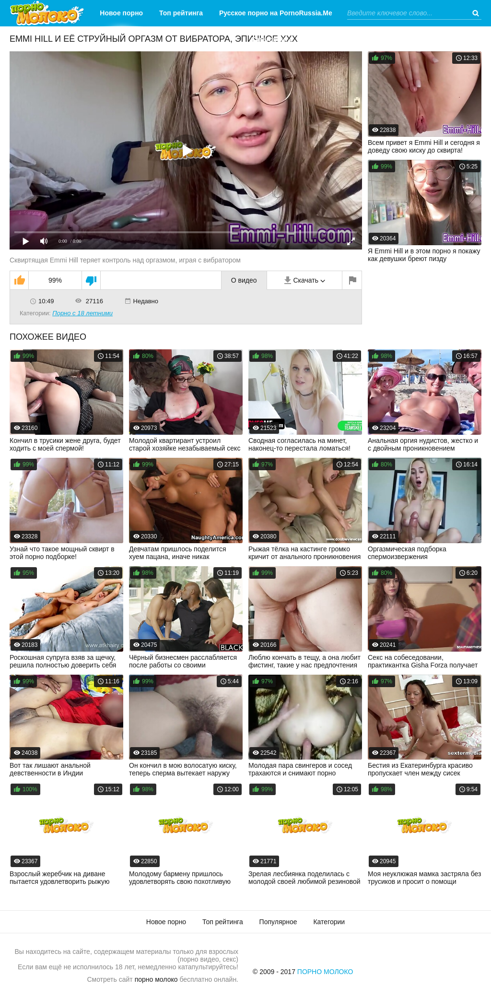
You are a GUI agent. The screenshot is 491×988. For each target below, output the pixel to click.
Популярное (278, 922)
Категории (268, 39)
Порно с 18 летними (82, 313)
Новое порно (121, 13)
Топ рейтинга (181, 13)
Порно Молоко (325, 972)
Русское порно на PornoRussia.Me (275, 13)
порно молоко (156, 979)
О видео (244, 280)
